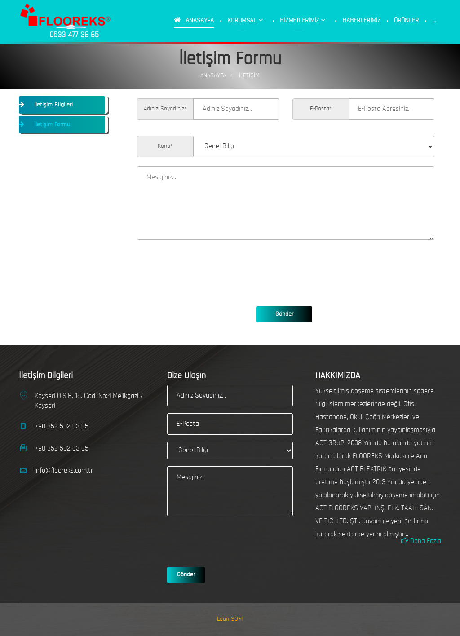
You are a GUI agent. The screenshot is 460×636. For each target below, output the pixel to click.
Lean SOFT (230, 619)
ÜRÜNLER (406, 21)
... (434, 21)
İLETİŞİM (249, 75)
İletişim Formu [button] (51, 124)
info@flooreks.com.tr (64, 470)
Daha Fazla (421, 541)
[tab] (63, 105)
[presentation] (205, 266)
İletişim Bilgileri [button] (52, 105)
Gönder (284, 314)
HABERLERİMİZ (361, 21)
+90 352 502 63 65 (61, 426)
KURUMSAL (245, 20)
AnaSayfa (213, 75)
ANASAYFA (194, 20)
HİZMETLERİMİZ (303, 20)
